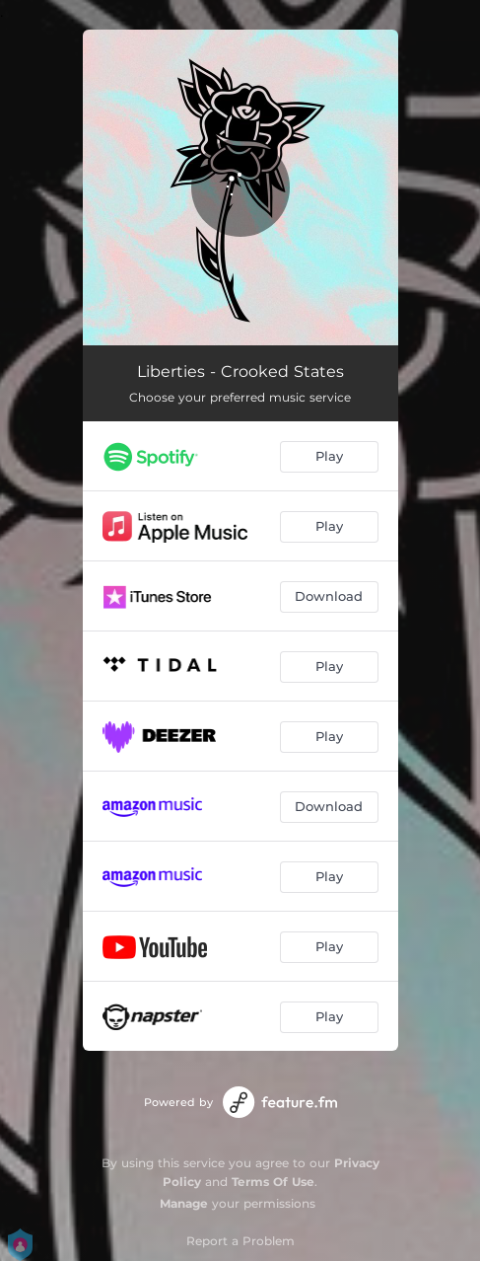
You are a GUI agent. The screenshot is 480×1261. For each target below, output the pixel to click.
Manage (184, 1203)
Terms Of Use (273, 1181)
